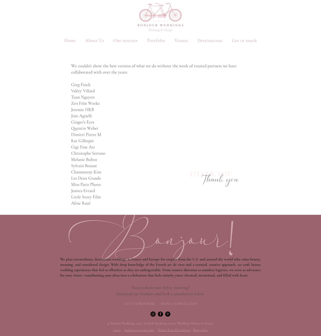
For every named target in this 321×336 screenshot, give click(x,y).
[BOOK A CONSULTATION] (178, 303)
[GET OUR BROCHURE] (139, 303)
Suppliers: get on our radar (139, 330)
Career (117, 330)
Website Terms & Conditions (174, 330)
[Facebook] (160, 314)
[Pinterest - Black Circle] (167, 314)
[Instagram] (153, 314)
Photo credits (200, 330)
